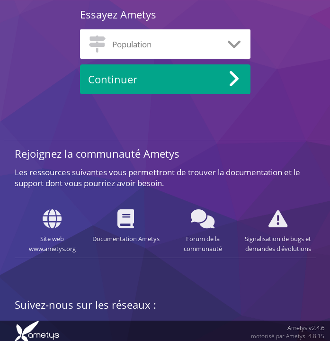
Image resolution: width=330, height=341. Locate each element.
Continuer (112, 79)
